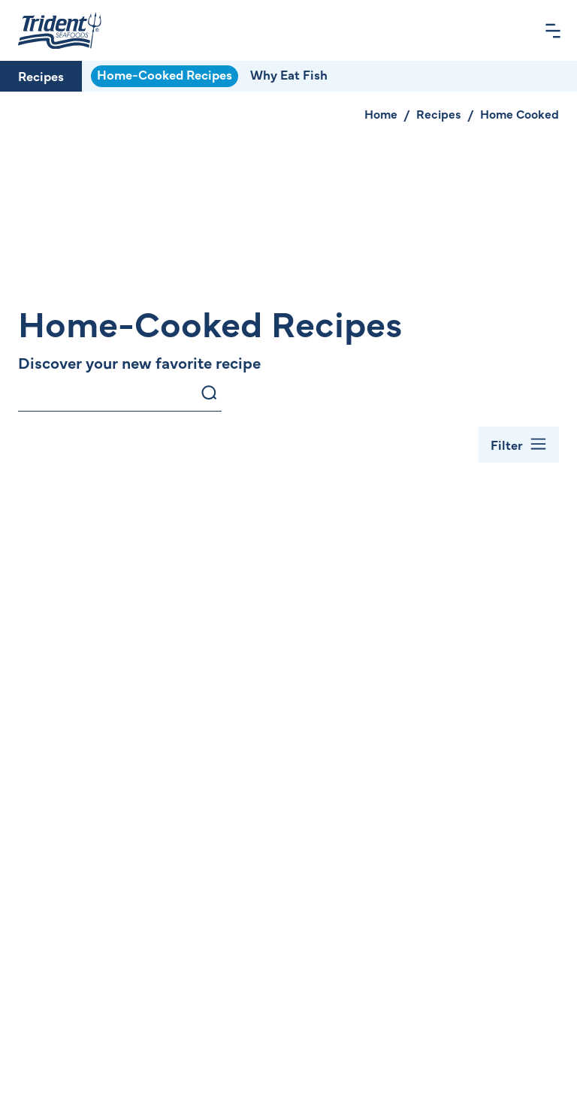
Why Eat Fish (289, 74)
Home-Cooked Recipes (164, 74)
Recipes (41, 76)
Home (380, 113)
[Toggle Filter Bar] (519, 445)
